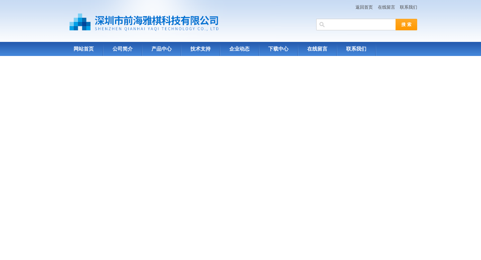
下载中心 (278, 49)
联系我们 (408, 7)
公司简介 (122, 49)
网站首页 (84, 49)
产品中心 (161, 49)
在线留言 (386, 7)
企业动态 (239, 49)
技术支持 (200, 49)
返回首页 (364, 7)
